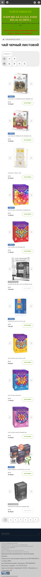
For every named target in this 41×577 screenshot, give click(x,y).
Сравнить (7, 54)
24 (9, 59)
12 (4, 59)
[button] (10, 84)
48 (14, 59)
